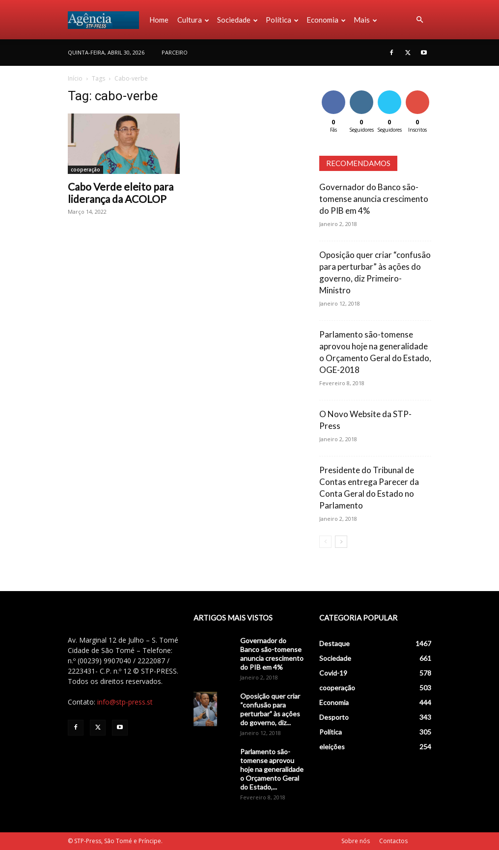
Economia (326, 19)
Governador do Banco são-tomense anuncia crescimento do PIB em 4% (373, 199)
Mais (365, 19)
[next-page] (341, 542)
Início (75, 78)
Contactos (393, 841)
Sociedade (237, 19)
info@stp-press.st (125, 702)
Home (158, 19)
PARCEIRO (175, 52)
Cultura (193, 19)
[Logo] (106, 19)
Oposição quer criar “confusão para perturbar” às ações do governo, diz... (270, 709)
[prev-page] (325, 542)
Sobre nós (355, 841)
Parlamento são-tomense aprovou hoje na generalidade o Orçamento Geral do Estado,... (272, 769)
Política (282, 19)
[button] (419, 20)
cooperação (85, 169)
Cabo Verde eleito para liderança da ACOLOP (120, 192)
